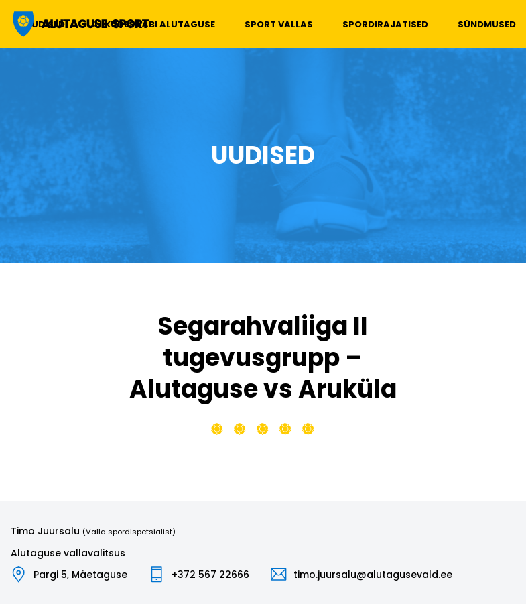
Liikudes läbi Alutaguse (154, 24)
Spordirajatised (385, 24)
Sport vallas (279, 24)
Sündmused (487, 24)
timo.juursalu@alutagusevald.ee (372, 574)
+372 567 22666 (210, 574)
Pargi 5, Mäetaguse (80, 574)
